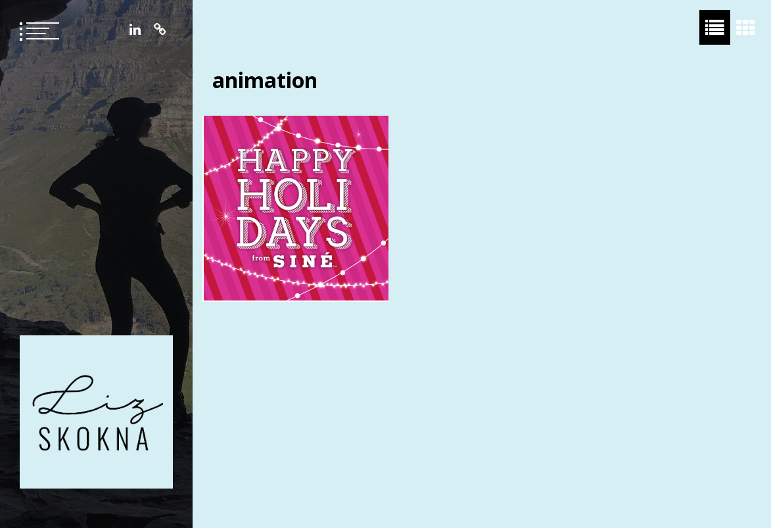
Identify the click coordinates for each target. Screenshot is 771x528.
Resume (160, 29)
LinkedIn (135, 29)
